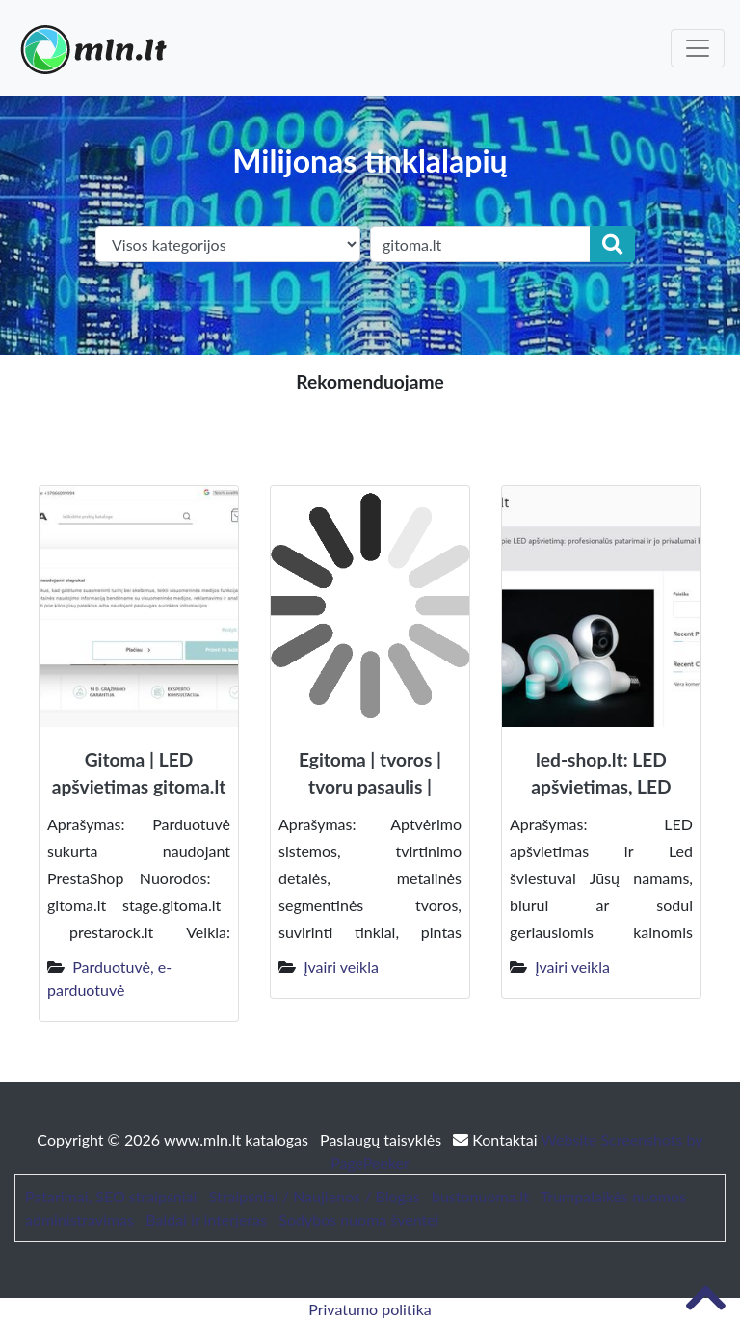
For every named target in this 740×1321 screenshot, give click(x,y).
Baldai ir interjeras (206, 1219)
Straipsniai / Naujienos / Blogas (314, 1196)
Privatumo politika (370, 1309)
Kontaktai (497, 1139)
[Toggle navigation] (698, 48)
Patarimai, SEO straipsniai (111, 1196)
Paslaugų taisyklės (382, 1139)
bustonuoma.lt (480, 1196)
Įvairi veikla (341, 966)
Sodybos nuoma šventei (358, 1219)
